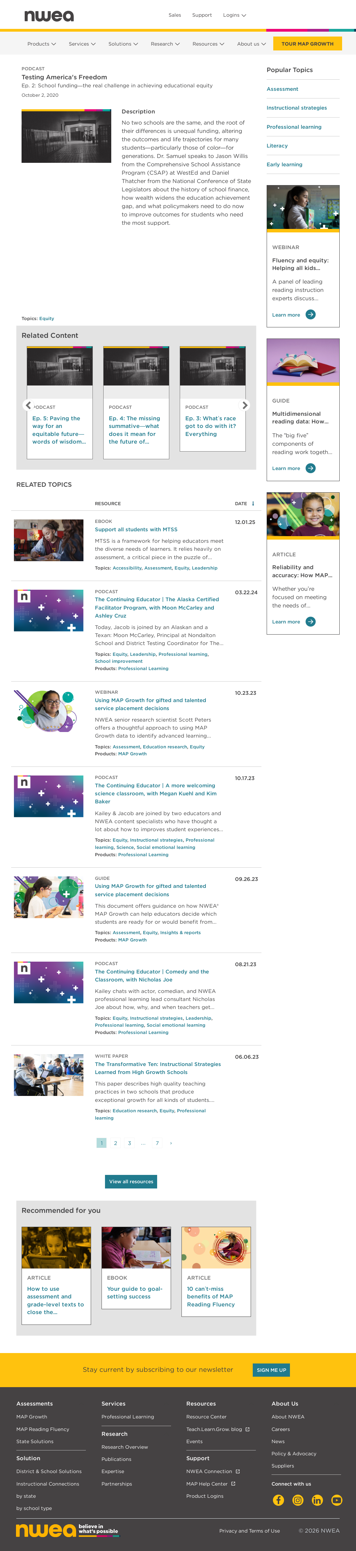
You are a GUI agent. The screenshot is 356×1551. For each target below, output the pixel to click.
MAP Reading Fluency (42, 1429)
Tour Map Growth (308, 44)
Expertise (113, 1471)
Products (38, 44)
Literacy (277, 146)
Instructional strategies (156, 840)
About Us (285, 1403)
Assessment (158, 568)
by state (26, 1496)
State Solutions (35, 1441)
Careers (281, 1429)
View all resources (131, 1181)
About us (248, 44)
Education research (165, 746)
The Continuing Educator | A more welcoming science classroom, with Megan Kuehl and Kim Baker (156, 793)
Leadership (205, 568)
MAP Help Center (207, 1484)
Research (162, 44)
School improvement (119, 661)
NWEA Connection (209, 1471)
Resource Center (206, 1416)
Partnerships (117, 1484)
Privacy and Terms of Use (249, 1531)
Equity (46, 318)
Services (79, 44)
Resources (205, 44)
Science (125, 847)
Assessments (34, 1403)
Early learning (284, 164)
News (278, 1441)
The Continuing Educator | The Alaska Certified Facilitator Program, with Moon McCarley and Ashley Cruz (157, 607)
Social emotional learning (166, 847)
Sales (175, 15)
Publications (116, 1459)
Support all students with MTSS (136, 529)
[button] (26, 405)
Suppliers (283, 1466)
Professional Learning (143, 668)
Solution (28, 1458)
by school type (34, 1508)
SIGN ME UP (271, 1370)
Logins (231, 15)
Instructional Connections (47, 1484)
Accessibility (127, 568)
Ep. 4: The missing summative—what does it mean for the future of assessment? (134, 430)
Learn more (294, 315)
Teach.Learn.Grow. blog (214, 1429)
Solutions (119, 44)
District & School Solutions (49, 1471)
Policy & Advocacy (294, 1453)
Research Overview (125, 1447)
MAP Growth (132, 753)
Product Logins (205, 1496)
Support (202, 15)
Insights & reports (180, 932)
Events (194, 1441)
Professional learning (183, 654)
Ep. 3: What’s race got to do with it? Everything (210, 426)
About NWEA (288, 1416)
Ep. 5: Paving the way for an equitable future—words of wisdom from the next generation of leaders (58, 430)
